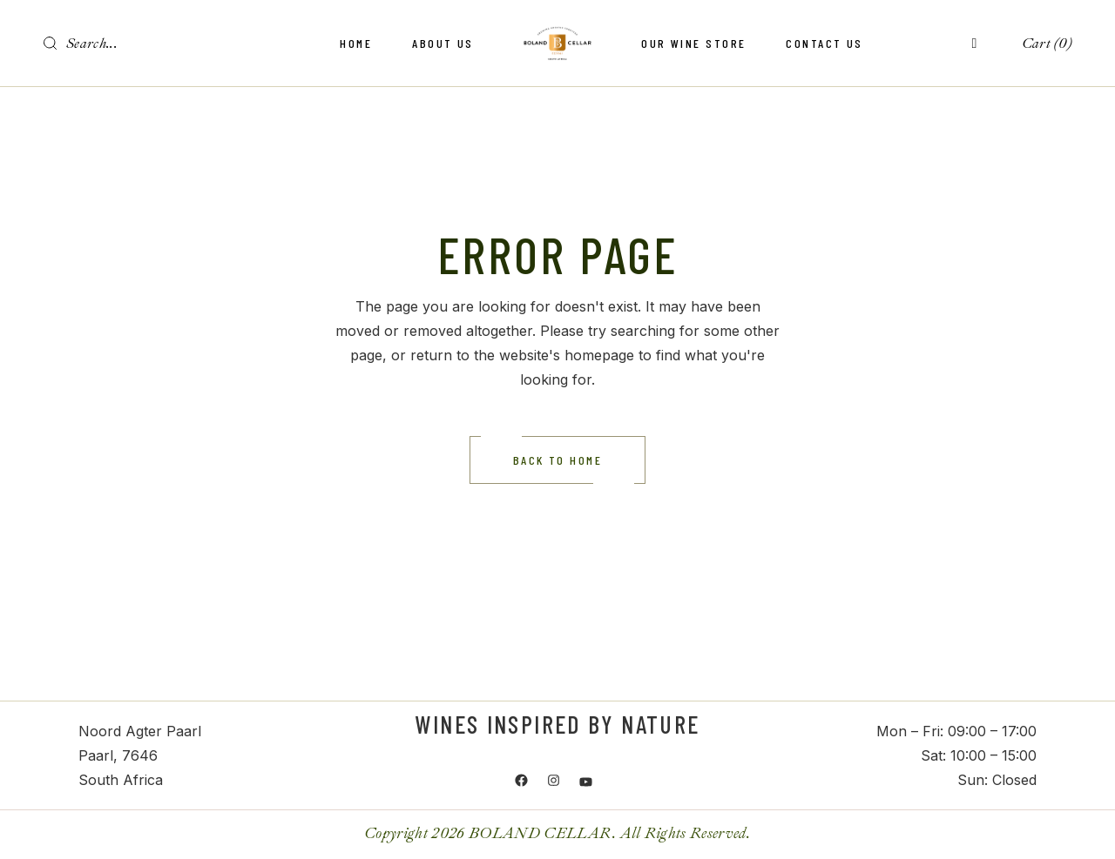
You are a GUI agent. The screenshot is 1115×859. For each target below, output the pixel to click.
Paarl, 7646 (118, 755)
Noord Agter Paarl (139, 731)
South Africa (120, 780)
